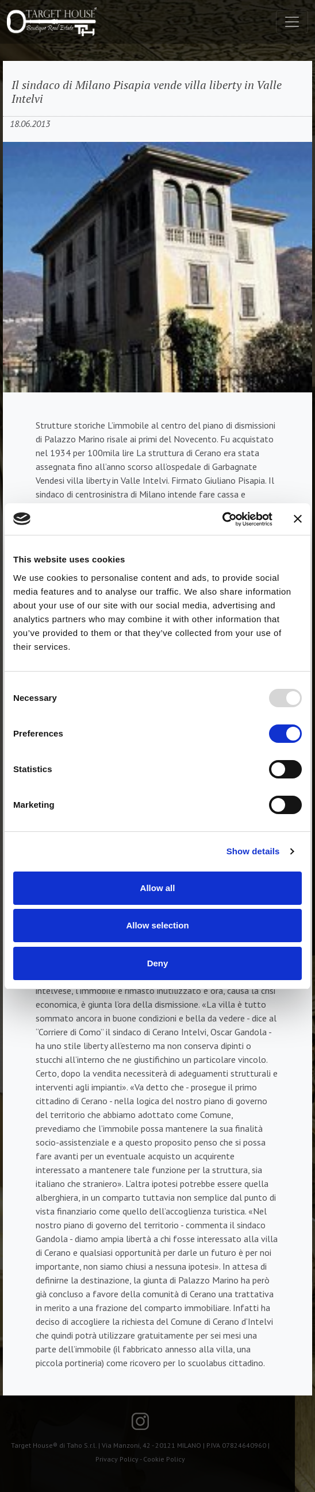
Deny (157, 963)
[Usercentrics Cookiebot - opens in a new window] (222, 519)
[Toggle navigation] (292, 21)
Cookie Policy (164, 1459)
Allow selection (157, 925)
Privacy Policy (117, 1459)
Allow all (157, 888)
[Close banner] (298, 519)
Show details (253, 851)
